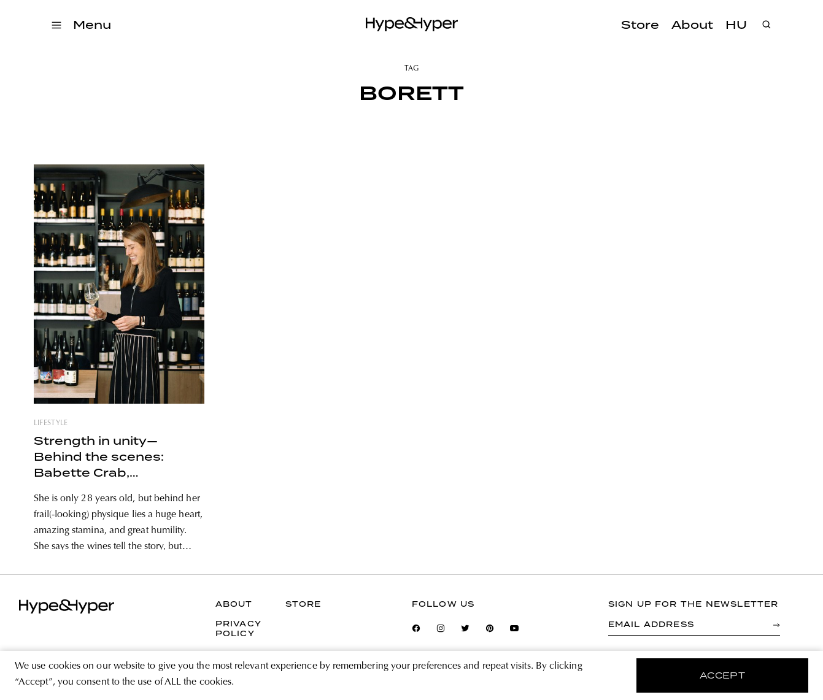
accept (723, 675)
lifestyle (51, 423)
